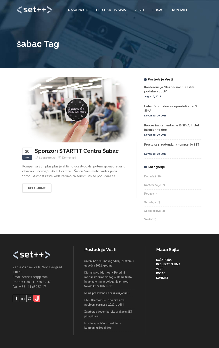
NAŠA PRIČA (164, 259)
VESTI (160, 268)
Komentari (69, 157)
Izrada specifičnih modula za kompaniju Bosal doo (102, 325)
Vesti (147, 219)
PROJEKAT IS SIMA (168, 264)
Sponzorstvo (47, 157)
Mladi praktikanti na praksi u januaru (107, 293)
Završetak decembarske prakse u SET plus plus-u (108, 314)
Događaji (150, 176)
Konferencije (152, 185)
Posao (148, 193)
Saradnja (150, 202)
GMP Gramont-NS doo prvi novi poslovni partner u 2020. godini (104, 302)
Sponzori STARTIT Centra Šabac (77, 151)
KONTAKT (162, 277)
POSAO (160, 273)
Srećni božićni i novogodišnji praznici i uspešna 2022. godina (109, 263)
